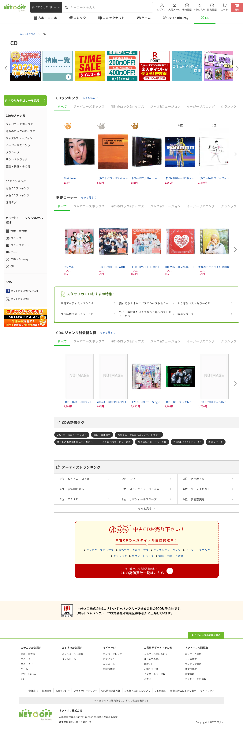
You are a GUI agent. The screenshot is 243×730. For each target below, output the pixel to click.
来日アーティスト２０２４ (77, 303)
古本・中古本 (47, 17)
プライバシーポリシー (85, 690)
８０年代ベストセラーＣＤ (194, 303)
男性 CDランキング (17, 188)
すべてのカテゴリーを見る (22, 100)
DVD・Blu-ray (177, 17)
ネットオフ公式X (20, 298)
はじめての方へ (152, 659)
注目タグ (11, 202)
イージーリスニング (18, 145)
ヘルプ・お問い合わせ (156, 654)
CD (207, 17)
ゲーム (146, 17)
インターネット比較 (154, 673)
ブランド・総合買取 (195, 678)
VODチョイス (151, 668)
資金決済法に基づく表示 (183, 690)
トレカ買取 (191, 659)
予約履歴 (187, 9)
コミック (79, 17)
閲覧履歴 (212, 9)
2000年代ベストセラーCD (187, 441)
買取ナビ (148, 664)
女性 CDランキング (17, 195)
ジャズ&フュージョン (19, 138)
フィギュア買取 (193, 664)
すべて (62, 106)
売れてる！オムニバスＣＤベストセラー (144, 303)
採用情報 (46, 690)
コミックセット (114, 17)
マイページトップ (112, 654)
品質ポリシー (62, 690)
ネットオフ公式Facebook (25, 290)
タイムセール (69, 659)
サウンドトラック (17, 159)
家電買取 (189, 673)
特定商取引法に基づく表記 (73, 722)
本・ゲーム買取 (193, 654)
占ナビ (147, 678)
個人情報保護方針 (110, 690)
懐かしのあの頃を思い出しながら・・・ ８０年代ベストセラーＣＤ (94, 441)
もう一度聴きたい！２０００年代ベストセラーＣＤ (145, 314)
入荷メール (174, 9)
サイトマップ (207, 690)
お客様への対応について (137, 690)
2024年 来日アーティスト (72, 434)
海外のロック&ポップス (20, 131)
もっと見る (88, 98)
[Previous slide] (5, 68)
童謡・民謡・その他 (18, 166)
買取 (237, 9)
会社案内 (33, 690)
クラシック (12, 152)
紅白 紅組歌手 (102, 434)
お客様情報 (109, 668)
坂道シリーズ (186, 314)
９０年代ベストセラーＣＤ (77, 314)
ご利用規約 (160, 690)
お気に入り (199, 9)
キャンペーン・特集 (72, 654)
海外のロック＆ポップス (133, 550)
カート (224, 9)
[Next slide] (237, 68)
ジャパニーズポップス (19, 124)
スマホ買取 (191, 668)
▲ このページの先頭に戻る (205, 635)
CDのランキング (16, 181)
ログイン (162, 9)
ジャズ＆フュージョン (167, 550)
